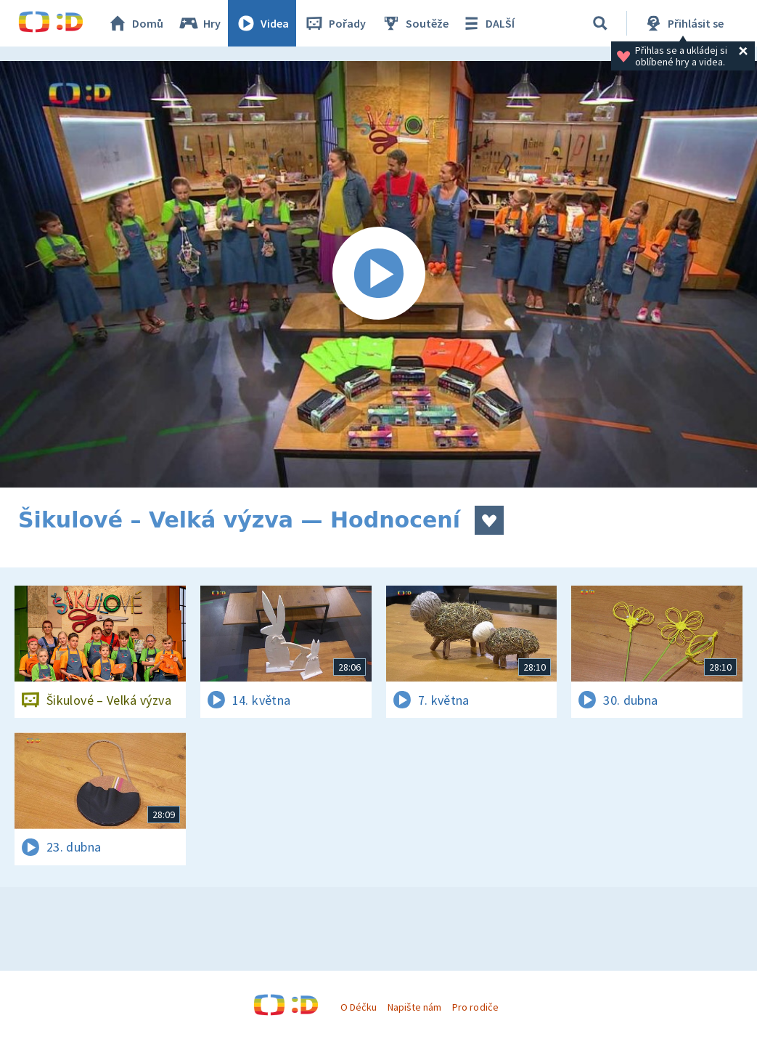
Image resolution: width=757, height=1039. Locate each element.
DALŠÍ (487, 23)
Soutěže (414, 23)
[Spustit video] (378, 274)
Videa (262, 23)
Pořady (334, 23)
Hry (199, 23)
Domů (135, 23)
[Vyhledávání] (600, 23)
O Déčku (358, 1007)
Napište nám (414, 1007)
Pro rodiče (475, 1007)
